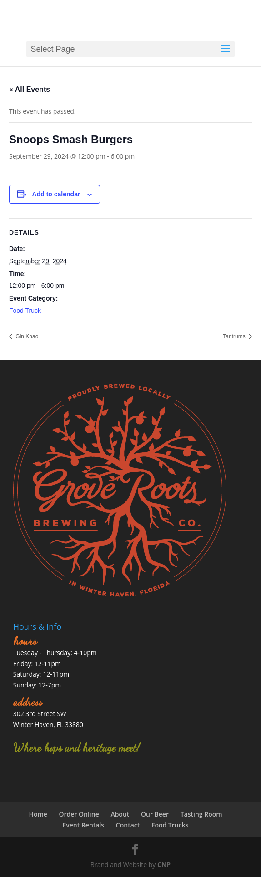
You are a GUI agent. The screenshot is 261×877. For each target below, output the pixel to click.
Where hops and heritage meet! (76, 747)
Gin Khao (26, 336)
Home (38, 814)
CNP (164, 864)
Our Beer (155, 814)
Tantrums (235, 336)
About (119, 814)
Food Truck (25, 310)
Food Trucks (170, 825)
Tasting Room (201, 814)
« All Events (29, 89)
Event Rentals (83, 825)
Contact (128, 825)
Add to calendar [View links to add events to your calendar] (56, 194)
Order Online (79, 814)
